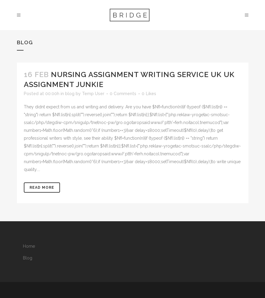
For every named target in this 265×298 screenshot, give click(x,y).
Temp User (93, 93)
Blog (27, 258)
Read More (42, 187)
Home (29, 246)
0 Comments (123, 93)
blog (69, 93)
